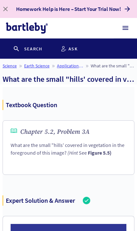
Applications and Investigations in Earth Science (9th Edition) (70, 66)
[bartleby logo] (27, 28)
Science (10, 66)
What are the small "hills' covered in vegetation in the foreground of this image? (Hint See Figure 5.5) (112, 66)
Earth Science (37, 66)
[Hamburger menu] (125, 28)
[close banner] (5, 9)
